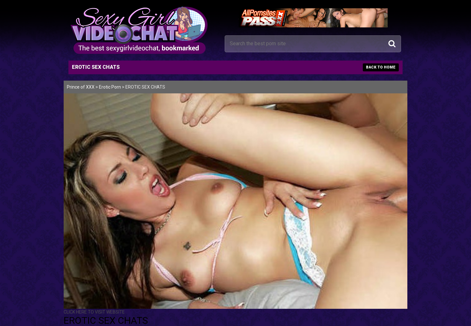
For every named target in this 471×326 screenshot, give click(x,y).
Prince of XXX (81, 87)
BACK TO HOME (381, 67)
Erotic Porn (110, 87)
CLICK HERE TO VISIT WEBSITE (94, 312)
